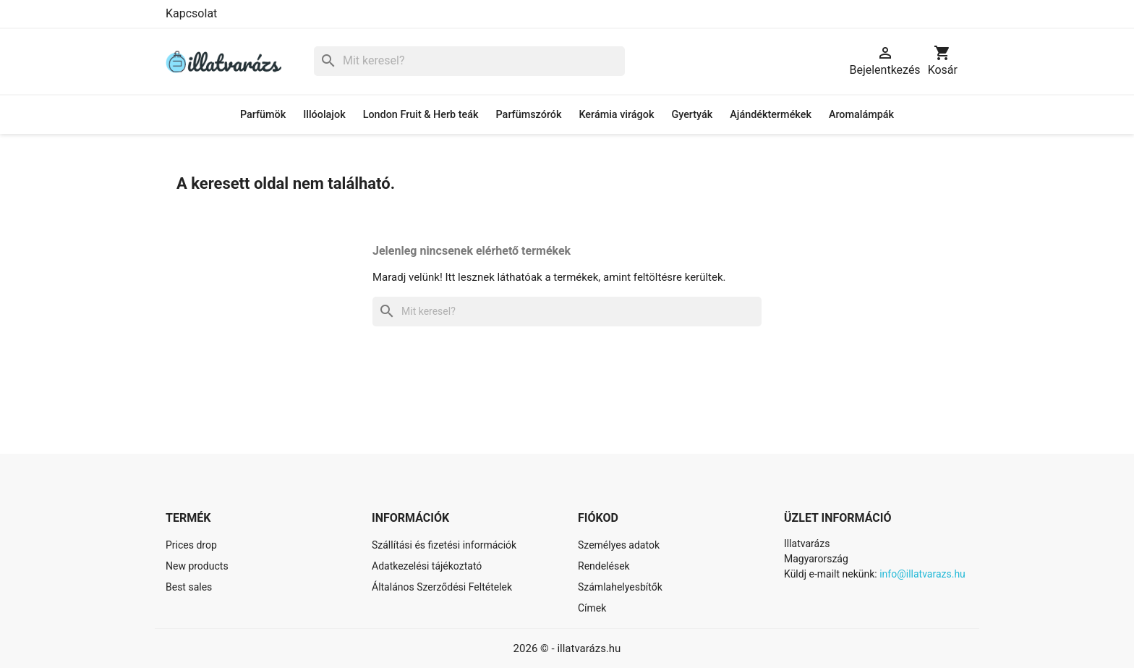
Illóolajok (324, 115)
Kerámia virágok (616, 115)
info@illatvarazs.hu (922, 574)
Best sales (189, 587)
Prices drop (191, 545)
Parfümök (263, 115)
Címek (592, 608)
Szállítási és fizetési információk (444, 545)
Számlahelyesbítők (620, 587)
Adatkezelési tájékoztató (427, 566)
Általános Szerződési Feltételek (442, 587)
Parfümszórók (529, 115)
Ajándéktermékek (770, 115)
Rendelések (604, 566)
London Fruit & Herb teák (421, 115)
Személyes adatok (619, 545)
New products (197, 566)
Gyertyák (691, 115)
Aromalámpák (861, 115)
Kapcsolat (191, 13)
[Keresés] (469, 61)
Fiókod (598, 518)
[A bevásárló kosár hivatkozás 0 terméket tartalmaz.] (943, 61)
